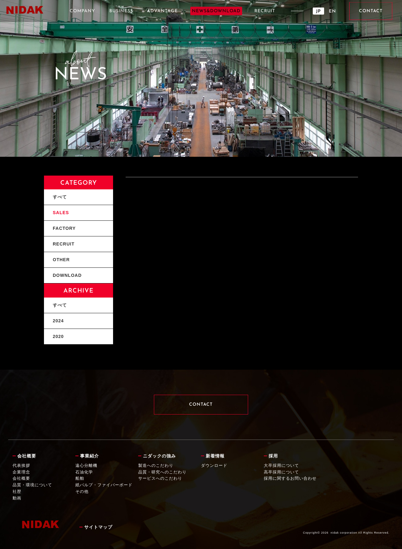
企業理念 (21, 472)
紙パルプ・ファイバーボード (104, 485)
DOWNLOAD (67, 275)
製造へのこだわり (155, 465)
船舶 (79, 478)
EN (332, 11)
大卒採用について (281, 465)
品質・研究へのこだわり (162, 472)
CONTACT (371, 11)
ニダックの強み (159, 455)
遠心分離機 (86, 465)
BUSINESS (121, 11)
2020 (58, 336)
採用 (273, 455)
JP (318, 11)
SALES (61, 212)
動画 (17, 498)
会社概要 (26, 455)
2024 (58, 320)
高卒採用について (281, 472)
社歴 (17, 491)
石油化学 (84, 472)
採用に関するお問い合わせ (290, 478)
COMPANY (82, 11)
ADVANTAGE (162, 11)
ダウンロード (214, 465)
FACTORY (64, 228)
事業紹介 (89, 455)
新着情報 (215, 455)
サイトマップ (98, 527)
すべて (60, 196)
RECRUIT (264, 11)
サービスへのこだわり (160, 478)
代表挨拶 (21, 465)
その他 (82, 491)
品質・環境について (32, 485)
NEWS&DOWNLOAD (216, 11)
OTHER (61, 259)
